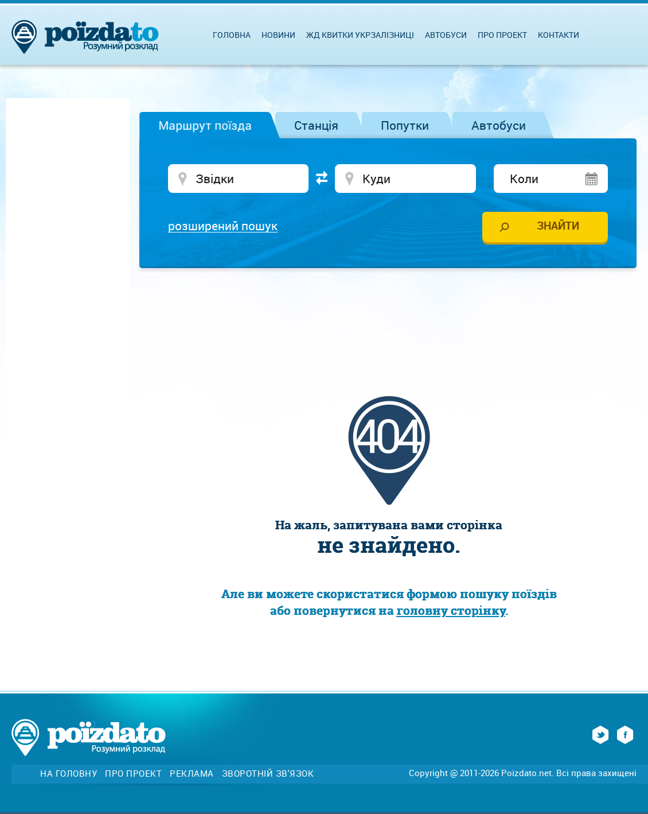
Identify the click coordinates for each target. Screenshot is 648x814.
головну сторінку (451, 610)
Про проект (502, 34)
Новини (278, 34)
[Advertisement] (389, 311)
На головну (68, 773)
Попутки (405, 125)
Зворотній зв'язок (268, 773)
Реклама (192, 773)
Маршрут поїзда (205, 125)
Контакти (558, 34)
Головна (232, 34)
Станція (316, 125)
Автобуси (498, 125)
